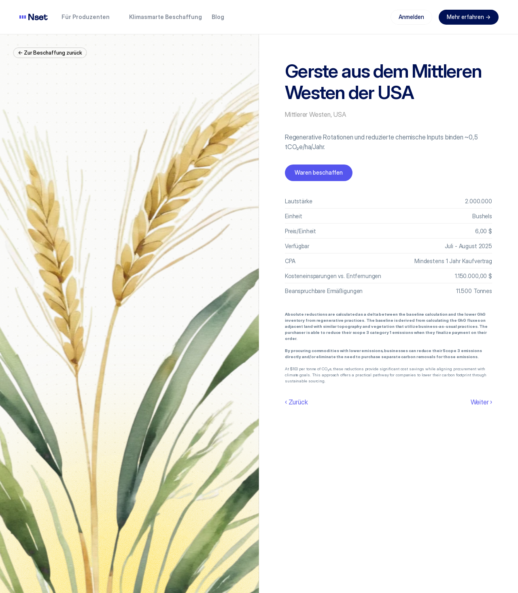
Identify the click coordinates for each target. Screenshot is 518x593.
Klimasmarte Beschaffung (165, 16)
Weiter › (481, 401)
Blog (218, 16)
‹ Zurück (296, 401)
